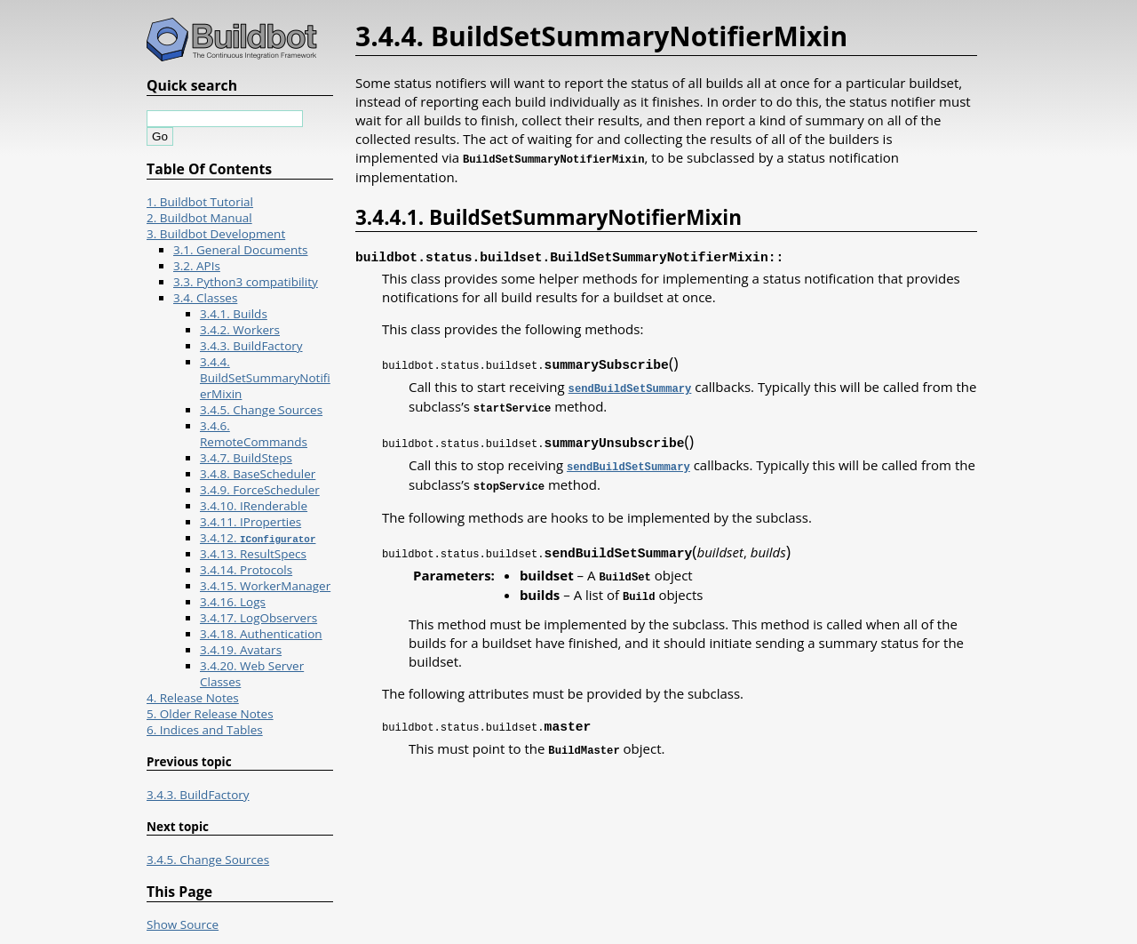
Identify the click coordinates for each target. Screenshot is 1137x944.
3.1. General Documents (240, 250)
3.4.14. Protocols (246, 570)
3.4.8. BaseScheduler (257, 474)
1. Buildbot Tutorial (200, 202)
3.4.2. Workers (240, 330)
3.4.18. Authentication (261, 634)
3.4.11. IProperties (250, 522)
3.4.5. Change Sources (261, 410)
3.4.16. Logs (233, 602)
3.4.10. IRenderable (253, 506)
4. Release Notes (193, 698)
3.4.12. (257, 538)
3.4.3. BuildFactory (251, 346)
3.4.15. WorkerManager (265, 586)
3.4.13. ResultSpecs (253, 554)
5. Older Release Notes (210, 714)
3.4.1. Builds (233, 314)
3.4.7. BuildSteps (246, 458)
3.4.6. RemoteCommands (253, 434)
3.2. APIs (196, 266)
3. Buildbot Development (216, 234)
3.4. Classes (205, 298)
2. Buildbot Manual (199, 218)
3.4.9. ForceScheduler (260, 490)
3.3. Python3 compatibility (245, 282)
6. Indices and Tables (205, 730)
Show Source (183, 924)
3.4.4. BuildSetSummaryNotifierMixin (265, 378)
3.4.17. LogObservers (258, 618)
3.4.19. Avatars (241, 650)
